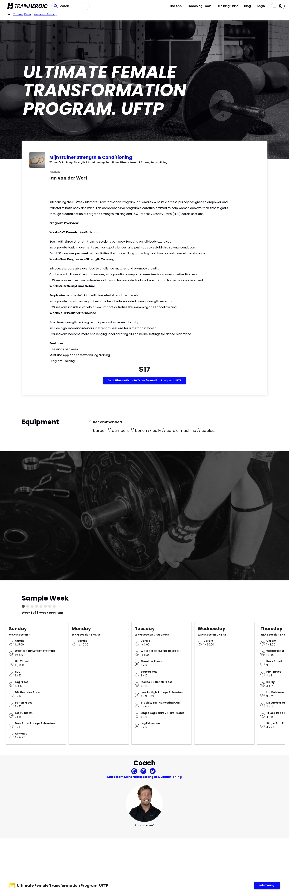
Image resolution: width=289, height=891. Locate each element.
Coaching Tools (199, 6)
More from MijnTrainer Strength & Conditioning (144, 777)
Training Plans (227, 6)
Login (261, 6)
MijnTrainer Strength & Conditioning (90, 157)
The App (175, 6)
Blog (247, 6)
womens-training (45, 14)
